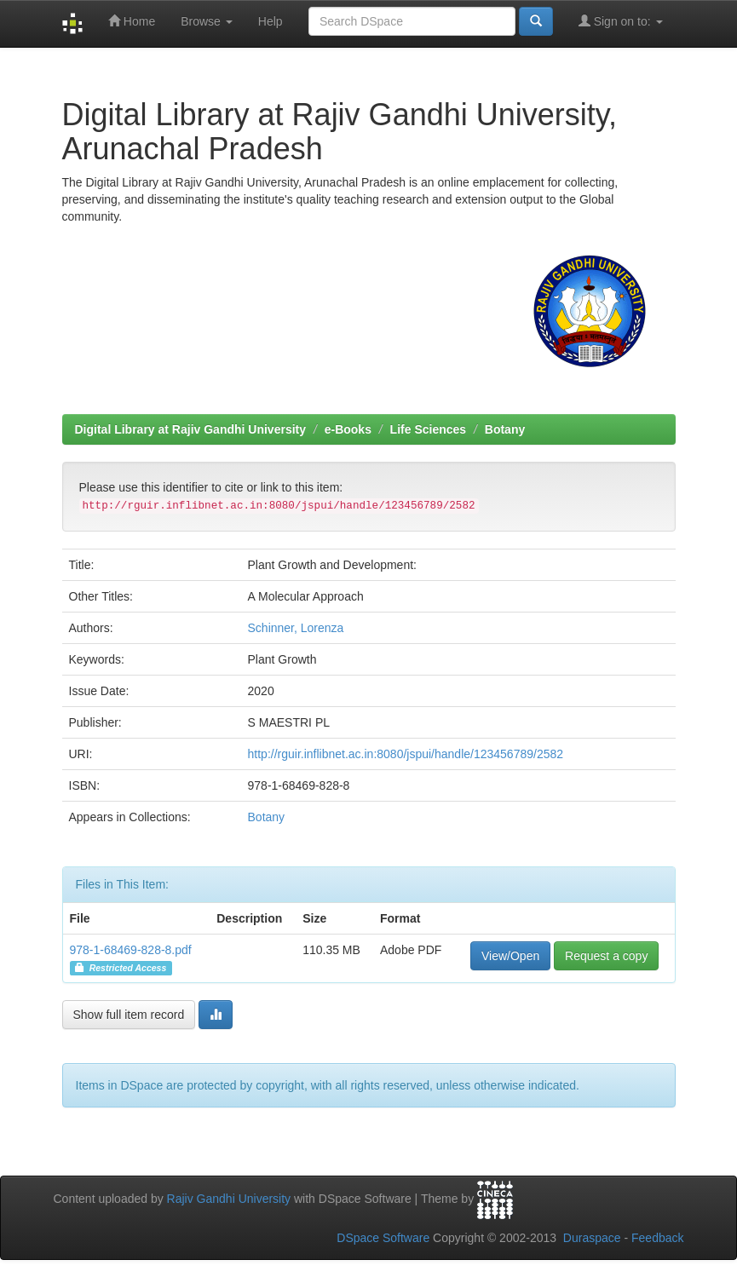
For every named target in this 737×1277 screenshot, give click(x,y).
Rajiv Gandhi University (229, 1198)
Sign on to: (621, 21)
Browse (207, 21)
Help (270, 21)
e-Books (348, 429)
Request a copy (606, 956)
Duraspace (592, 1238)
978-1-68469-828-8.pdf (131, 950)
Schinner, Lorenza (296, 628)
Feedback (657, 1238)
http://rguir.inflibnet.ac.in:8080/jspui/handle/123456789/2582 (406, 754)
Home (131, 21)
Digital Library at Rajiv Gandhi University (191, 429)
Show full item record (129, 1014)
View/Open (510, 956)
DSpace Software (383, 1238)
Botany (505, 429)
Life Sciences (428, 429)
